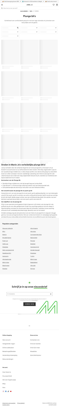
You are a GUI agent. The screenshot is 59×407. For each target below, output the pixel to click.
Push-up (5, 241)
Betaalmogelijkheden (9, 351)
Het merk (5, 367)
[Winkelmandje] (57, 4)
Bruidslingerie (6, 238)
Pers (3, 387)
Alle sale (32, 265)
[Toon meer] (38, 300)
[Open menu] (2, 4)
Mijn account (6, 340)
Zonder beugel (34, 250)
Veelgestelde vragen (8, 344)
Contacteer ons (34, 340)
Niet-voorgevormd (8, 250)
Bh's (31, 11)
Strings (32, 269)
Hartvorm (5, 256)
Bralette (32, 244)
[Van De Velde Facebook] (6, 391)
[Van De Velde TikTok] (8, 391)
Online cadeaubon (8, 347)
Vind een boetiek (35, 344)
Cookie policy (6, 405)
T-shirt (32, 256)
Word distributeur (35, 355)
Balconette (33, 238)
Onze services (34, 335)
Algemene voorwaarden (8, 403)
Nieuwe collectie (7, 228)
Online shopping (7, 335)
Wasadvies (33, 351)
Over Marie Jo (6, 372)
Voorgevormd (34, 247)
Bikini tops (33, 259)
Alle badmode (6, 259)
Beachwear (5, 265)
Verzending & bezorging (9, 355)
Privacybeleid (34, 300)
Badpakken (33, 262)
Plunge (32, 241)
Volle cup (5, 244)
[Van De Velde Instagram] (3, 391)
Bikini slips (5, 262)
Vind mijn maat (35, 347)
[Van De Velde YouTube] (11, 391)
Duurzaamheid (7, 376)
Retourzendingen (7, 359)
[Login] (53, 4)
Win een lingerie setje (9, 380)
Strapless (5, 247)
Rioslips (4, 269)
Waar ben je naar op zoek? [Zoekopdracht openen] (9, 8)
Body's (4, 234)
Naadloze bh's (6, 253)
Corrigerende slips (36, 234)
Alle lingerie (24, 11)
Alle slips (33, 231)
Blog (3, 383)
